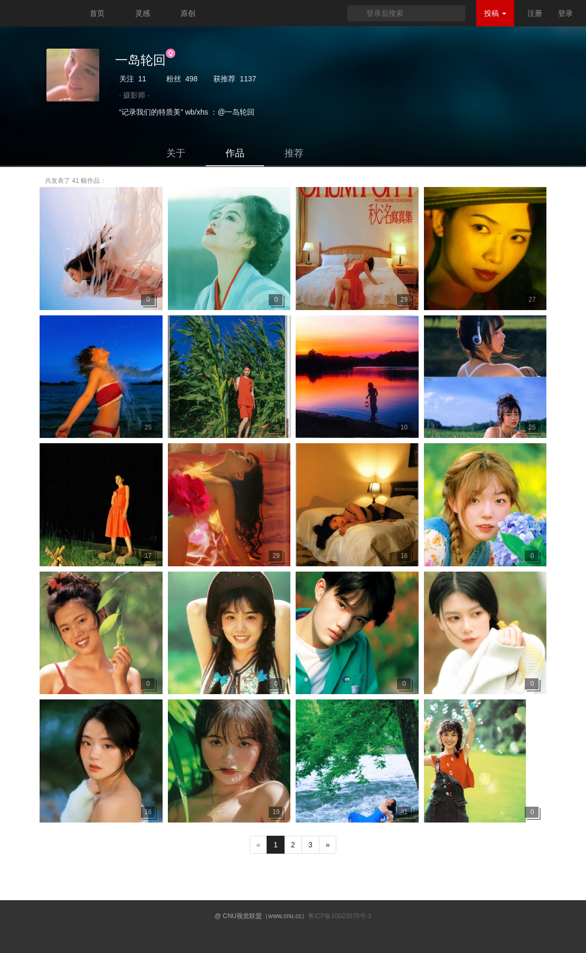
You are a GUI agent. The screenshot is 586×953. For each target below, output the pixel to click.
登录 (565, 13)
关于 (175, 153)
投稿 (495, 13)
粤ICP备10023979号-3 (339, 916)
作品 (234, 153)
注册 (534, 13)
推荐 (294, 153)
